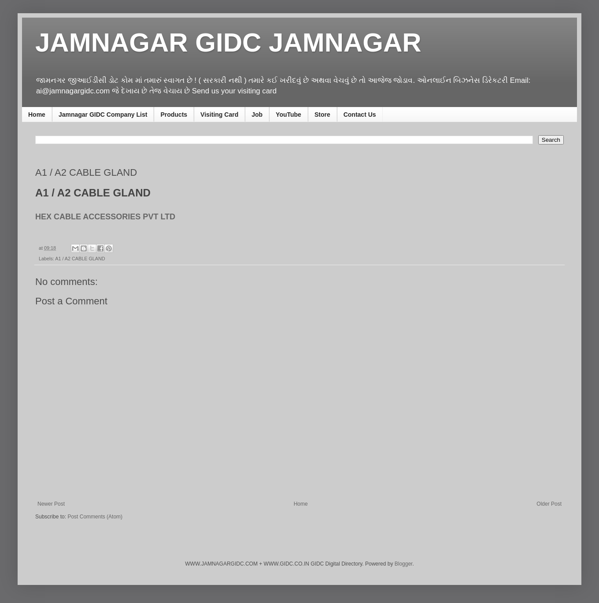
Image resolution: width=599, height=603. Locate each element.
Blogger (404, 564)
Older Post (549, 504)
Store (322, 114)
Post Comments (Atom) (94, 517)
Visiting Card (219, 114)
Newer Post (51, 504)
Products (173, 114)
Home (36, 114)
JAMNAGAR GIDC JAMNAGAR (228, 42)
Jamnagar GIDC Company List (103, 114)
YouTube (288, 114)
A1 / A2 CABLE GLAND (80, 258)
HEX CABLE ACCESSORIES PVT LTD (105, 216)
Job (257, 114)
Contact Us (360, 114)
